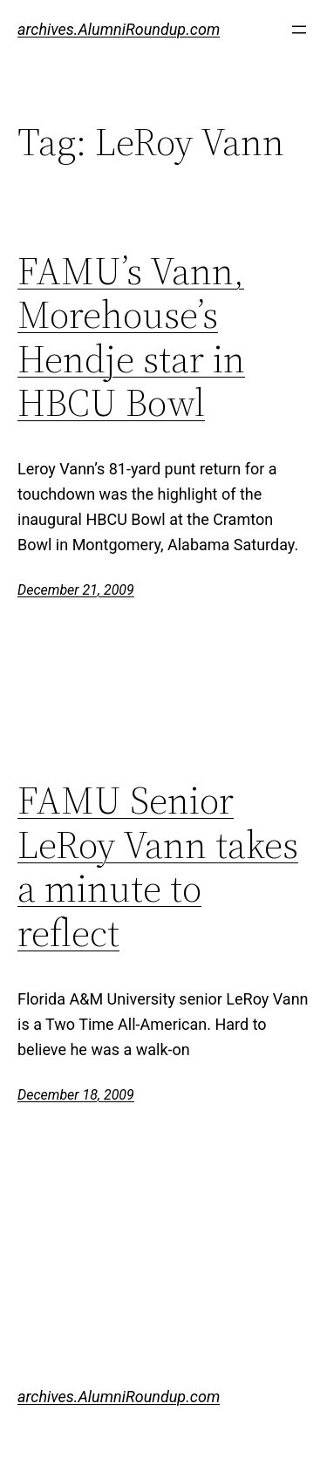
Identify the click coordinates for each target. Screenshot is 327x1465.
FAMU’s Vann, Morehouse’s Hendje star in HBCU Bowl (131, 337)
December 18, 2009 (75, 1095)
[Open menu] (299, 29)
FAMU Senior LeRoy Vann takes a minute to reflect (157, 867)
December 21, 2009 (75, 590)
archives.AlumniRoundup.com (118, 29)
